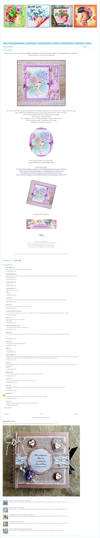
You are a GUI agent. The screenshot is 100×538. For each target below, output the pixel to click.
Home (5, 43)
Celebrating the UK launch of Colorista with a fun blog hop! (21, 514)
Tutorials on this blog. (31, 43)
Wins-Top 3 (88, 43)
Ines (7, 401)
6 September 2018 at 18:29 (12, 405)
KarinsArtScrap (9, 282)
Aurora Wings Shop (48, 162)
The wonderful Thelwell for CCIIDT (16, 521)
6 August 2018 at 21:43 (11, 322)
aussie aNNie (9, 267)
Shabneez (8, 372)
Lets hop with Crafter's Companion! (16, 507)
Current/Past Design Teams (67, 43)
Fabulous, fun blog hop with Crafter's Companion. (19, 500)
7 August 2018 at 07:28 (11, 338)
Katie (7, 348)
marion (7, 304)
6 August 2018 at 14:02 (11, 271)
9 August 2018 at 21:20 (11, 375)
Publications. (56, 43)
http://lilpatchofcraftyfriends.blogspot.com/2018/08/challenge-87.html (41, 173)
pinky (7, 385)
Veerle (7, 317)
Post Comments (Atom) (44, 417)
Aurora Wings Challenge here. (43, 241)
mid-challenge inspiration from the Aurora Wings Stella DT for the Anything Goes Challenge (49, 53)
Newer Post (6, 414)
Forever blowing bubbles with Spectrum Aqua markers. (21, 529)
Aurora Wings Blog (40, 245)
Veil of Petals (38, 111)
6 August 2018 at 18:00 (11, 308)
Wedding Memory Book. (9, 421)
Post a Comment (8, 407)
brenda (7, 332)
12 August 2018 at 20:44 (11, 390)
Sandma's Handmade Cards (12, 311)
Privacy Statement (79, 43)
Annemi (8, 378)
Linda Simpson (9, 288)
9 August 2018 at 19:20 (11, 369)
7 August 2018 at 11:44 (11, 351)
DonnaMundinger (10, 274)
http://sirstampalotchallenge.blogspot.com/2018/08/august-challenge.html (41, 171)
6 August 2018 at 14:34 (11, 285)
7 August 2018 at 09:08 (11, 345)
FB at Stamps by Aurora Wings (36, 244)
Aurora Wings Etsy (34, 162)
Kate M (7, 297)
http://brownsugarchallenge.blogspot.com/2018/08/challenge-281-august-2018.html (41, 169)
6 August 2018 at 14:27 (11, 279)
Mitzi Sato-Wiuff (9, 354)
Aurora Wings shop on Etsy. (50, 245)
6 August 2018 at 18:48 (11, 314)
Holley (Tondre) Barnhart (12, 325)
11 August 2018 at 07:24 (11, 382)
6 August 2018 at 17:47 (11, 301)
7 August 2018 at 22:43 (11, 359)
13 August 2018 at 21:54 (11, 398)
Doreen (7, 341)
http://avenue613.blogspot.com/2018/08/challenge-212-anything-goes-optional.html (41, 175)
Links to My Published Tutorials (44, 43)
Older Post (76, 414)
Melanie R (8, 393)
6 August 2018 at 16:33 (11, 295)
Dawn (7, 362)
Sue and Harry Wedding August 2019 (16, 43)
